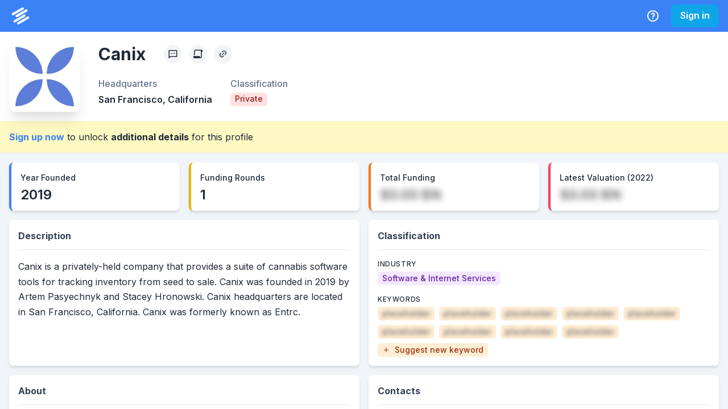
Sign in (695, 15)
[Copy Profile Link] (223, 54)
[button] (433, 350)
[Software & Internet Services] (439, 278)
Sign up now (36, 137)
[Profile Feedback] (173, 54)
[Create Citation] (198, 54)
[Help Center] (653, 16)
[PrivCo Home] (20, 16)
